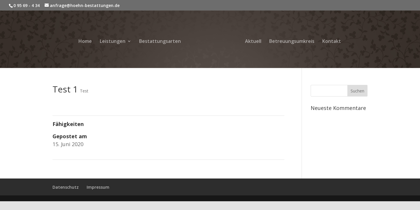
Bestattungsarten (160, 41)
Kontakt (331, 41)
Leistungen (112, 41)
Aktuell (253, 41)
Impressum (98, 187)
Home (85, 41)
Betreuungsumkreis (291, 41)
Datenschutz (65, 187)
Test (84, 91)
